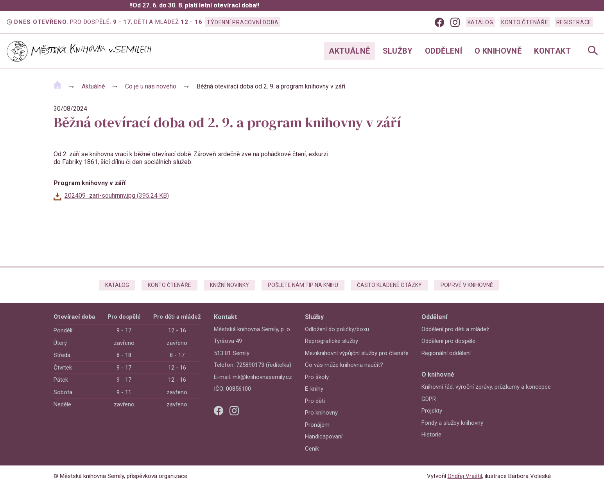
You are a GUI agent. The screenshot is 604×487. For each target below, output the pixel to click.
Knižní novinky (229, 285)
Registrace (574, 22)
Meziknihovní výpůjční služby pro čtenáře (357, 353)
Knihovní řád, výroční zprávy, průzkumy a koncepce (486, 386)
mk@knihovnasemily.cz (262, 377)
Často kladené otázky (389, 285)
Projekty (431, 410)
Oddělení (443, 51)
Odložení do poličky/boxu (337, 329)
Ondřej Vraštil (465, 476)
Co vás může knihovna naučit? (344, 364)
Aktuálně (349, 51)
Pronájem (317, 424)
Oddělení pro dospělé (448, 341)
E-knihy (314, 388)
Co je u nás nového (150, 86)
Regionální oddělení (446, 353)
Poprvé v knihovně (467, 285)
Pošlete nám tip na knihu (303, 285)
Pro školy (317, 377)
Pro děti (315, 400)
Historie (431, 434)
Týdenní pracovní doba (243, 22)
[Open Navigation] (593, 51)
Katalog (480, 22)
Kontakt (552, 51)
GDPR (428, 398)
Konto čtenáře (524, 22)
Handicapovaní (323, 436)
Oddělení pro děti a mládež (455, 329)
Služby (397, 51)
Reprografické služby (331, 341)
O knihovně (498, 51)
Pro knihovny (321, 412)
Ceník (312, 448)
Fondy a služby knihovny (452, 422)
